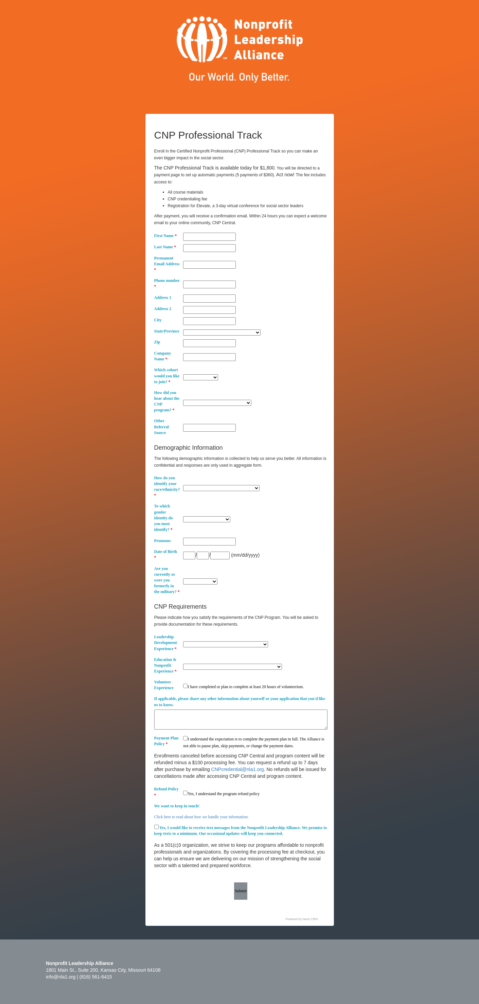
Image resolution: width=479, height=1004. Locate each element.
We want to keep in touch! (177, 806)
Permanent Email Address (167, 264)
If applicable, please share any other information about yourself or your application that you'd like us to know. (239, 701)
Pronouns (162, 540)
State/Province (166, 331)
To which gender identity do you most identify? (163, 518)
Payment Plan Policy (166, 741)
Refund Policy (166, 792)
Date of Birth (165, 554)
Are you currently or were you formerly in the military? (167, 580)
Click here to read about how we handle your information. (201, 816)
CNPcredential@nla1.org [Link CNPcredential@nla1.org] (237, 769)
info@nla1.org (60, 977)
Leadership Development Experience (165, 642)
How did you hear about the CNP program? (166, 401)
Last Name (165, 247)
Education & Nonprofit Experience (165, 665)
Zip (157, 342)
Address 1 (163, 297)
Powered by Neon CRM (302, 919)
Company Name (162, 356)
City (158, 320)
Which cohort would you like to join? (167, 375)
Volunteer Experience (164, 685)
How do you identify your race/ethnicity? (167, 487)
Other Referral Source (161, 426)
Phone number (167, 283)
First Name (165, 235)
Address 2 (163, 308)
